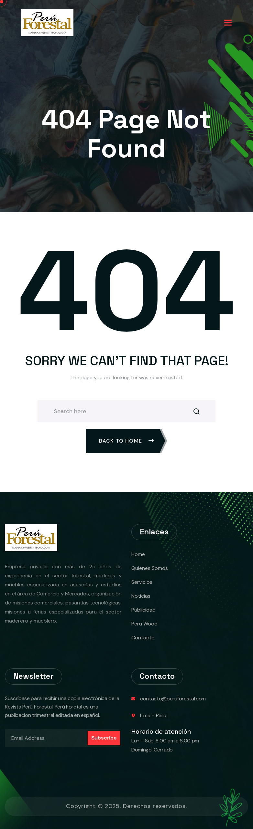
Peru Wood (144, 623)
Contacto (143, 637)
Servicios (141, 582)
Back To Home (126, 440)
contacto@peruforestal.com (173, 698)
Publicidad (143, 609)
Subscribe (104, 737)
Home (138, 554)
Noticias (140, 596)
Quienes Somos (149, 568)
